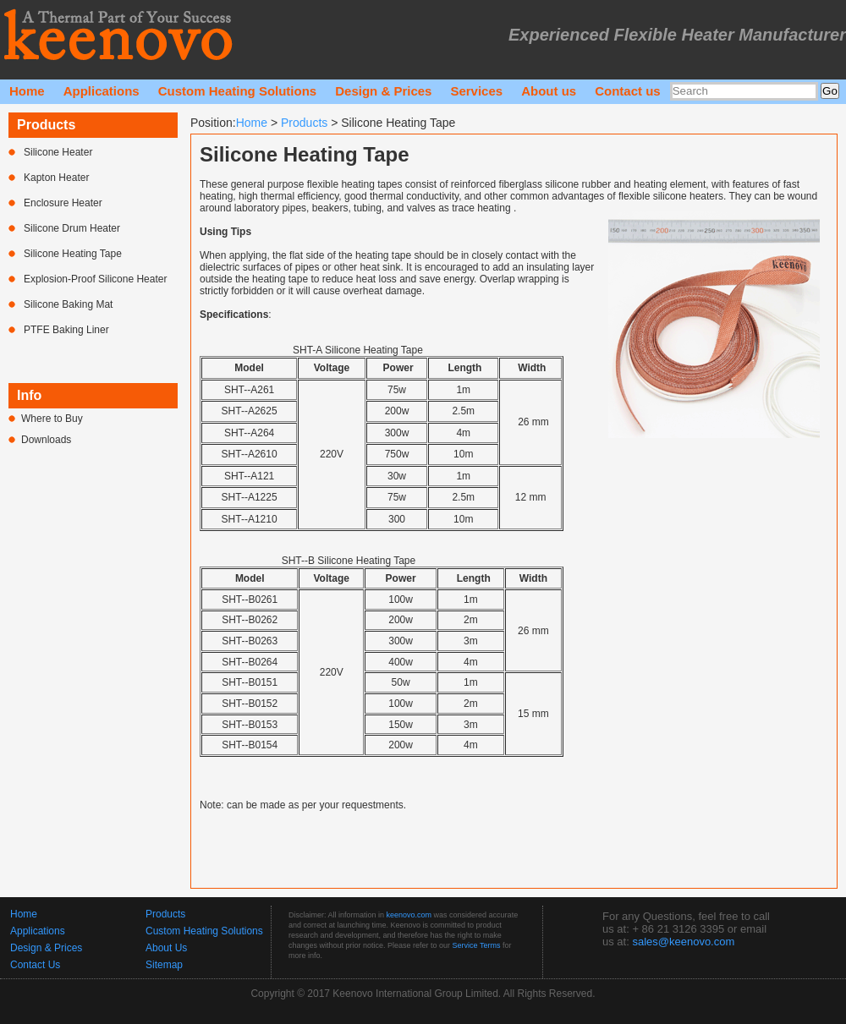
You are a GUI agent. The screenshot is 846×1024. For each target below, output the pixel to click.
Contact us (628, 91)
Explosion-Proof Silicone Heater (95, 279)
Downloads (46, 440)
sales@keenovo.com (683, 941)
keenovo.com (409, 915)
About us (548, 91)
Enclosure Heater (63, 203)
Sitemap (164, 965)
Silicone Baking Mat (68, 304)
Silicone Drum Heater (72, 228)
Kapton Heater (56, 177)
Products (304, 122)
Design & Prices (383, 91)
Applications (101, 91)
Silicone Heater (58, 152)
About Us (166, 948)
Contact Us (35, 965)
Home (27, 91)
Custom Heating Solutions (237, 91)
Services (476, 91)
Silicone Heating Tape (73, 254)
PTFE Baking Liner (66, 330)
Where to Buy (52, 418)
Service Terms (477, 945)
